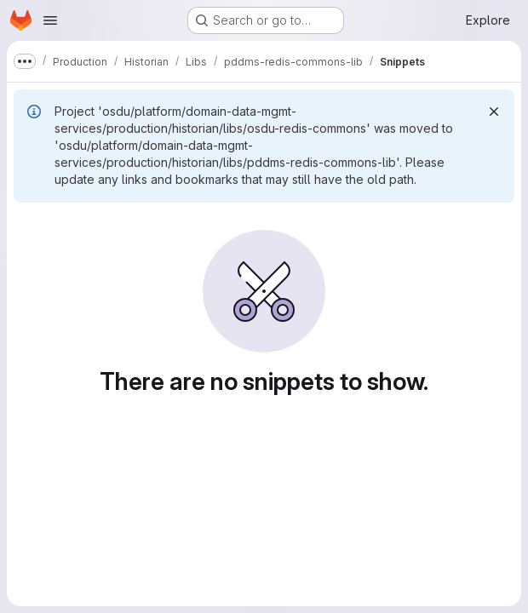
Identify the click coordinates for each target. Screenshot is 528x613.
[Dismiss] (494, 111)
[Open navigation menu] (50, 20)
